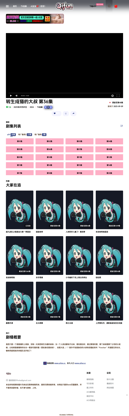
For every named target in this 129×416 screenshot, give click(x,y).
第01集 (19, 141)
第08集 (109, 149)
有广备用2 (25, 134)
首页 (15, 6)
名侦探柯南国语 (102, 232)
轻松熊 (98, 277)
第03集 (79, 141)
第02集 (49, 141)
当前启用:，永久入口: (66, 363)
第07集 (79, 149)
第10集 (49, 157)
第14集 (49, 165)
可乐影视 (90, 383)
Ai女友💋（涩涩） (38, 6)
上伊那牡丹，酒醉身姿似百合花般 (109, 323)
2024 (32, 107)
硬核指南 (90, 379)
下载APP (92, 6)
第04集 (109, 141)
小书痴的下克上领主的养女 (76, 277)
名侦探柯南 (10, 277)
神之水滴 (69, 323)
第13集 (19, 165)
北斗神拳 (39, 323)
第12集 (109, 157)
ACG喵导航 (91, 392)
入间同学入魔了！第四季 (75, 232)
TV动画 (24, 6)
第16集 (109, 165)
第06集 (49, 149)
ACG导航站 (91, 400)
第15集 (79, 165)
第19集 (79, 173)
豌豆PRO (90, 396)
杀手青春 (39, 277)
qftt (11, 134)
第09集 (19, 157)
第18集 (49, 173)
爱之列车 (90, 388)
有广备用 (40, 134)
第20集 (109, 173)
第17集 (19, 173)
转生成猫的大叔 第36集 (29, 102)
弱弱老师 (39, 232)
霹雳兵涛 (9, 323)
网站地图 (110, 388)
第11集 (79, 157)
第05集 (19, 149)
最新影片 (110, 383)
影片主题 (110, 379)
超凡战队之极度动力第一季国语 (18, 232)
